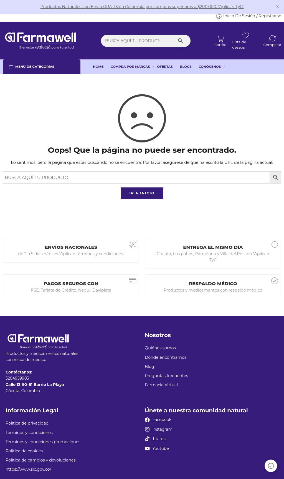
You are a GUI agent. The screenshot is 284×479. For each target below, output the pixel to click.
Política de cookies (24, 440)
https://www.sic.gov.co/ (28, 459)
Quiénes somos (160, 337)
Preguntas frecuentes (166, 365)
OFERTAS (165, 56)
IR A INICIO (141, 183)
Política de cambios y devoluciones (41, 449)
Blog (149, 356)
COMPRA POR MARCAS (130, 56)
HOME (98, 56)
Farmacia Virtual (161, 374)
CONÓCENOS (210, 56)
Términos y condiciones (29, 422)
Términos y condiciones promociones (43, 431)
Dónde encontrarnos (165, 346)
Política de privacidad (27, 412)
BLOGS (186, 56)
